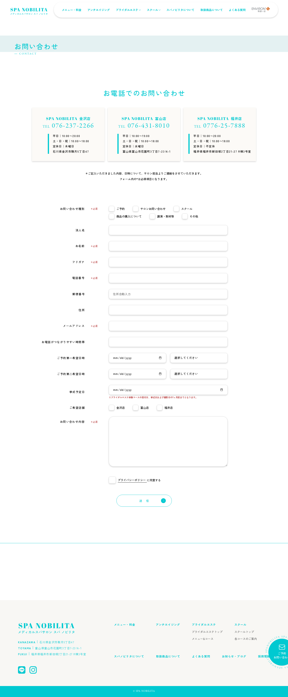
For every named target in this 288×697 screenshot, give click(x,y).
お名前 (86, 303)
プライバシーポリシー (132, 537)
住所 (88, 366)
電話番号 (85, 335)
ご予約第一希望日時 (77, 414)
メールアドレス (80, 383)
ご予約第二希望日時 (77, 430)
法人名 (87, 286)
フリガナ (85, 319)
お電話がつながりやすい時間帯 (70, 398)
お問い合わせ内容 (79, 479)
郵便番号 (85, 350)
